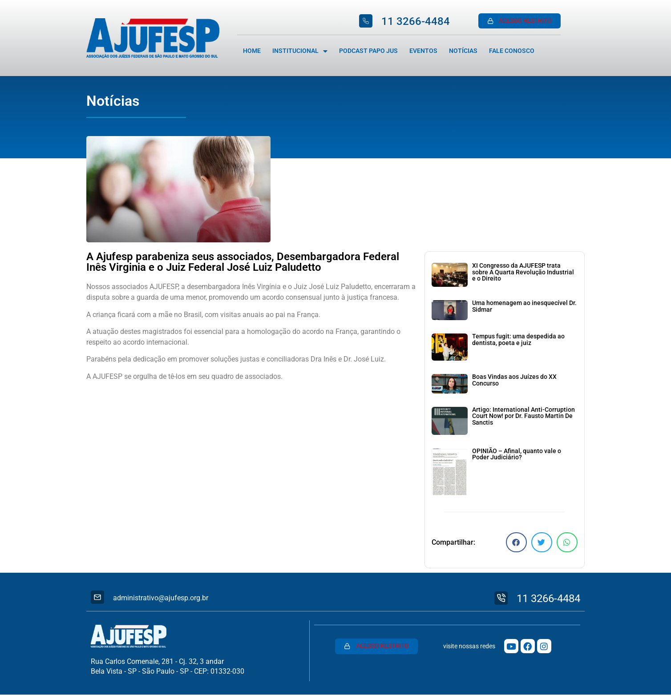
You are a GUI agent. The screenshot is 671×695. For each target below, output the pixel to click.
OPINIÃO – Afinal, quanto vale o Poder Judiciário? (516, 454)
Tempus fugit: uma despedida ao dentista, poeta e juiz (518, 339)
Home (252, 51)
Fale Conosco (511, 51)
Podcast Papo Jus (368, 51)
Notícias (463, 51)
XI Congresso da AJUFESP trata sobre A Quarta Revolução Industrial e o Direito (523, 272)
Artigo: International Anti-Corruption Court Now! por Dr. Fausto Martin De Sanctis (523, 416)
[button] (516, 542)
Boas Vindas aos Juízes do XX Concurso (514, 380)
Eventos (423, 51)
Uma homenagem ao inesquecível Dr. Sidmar (524, 306)
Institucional (299, 51)
